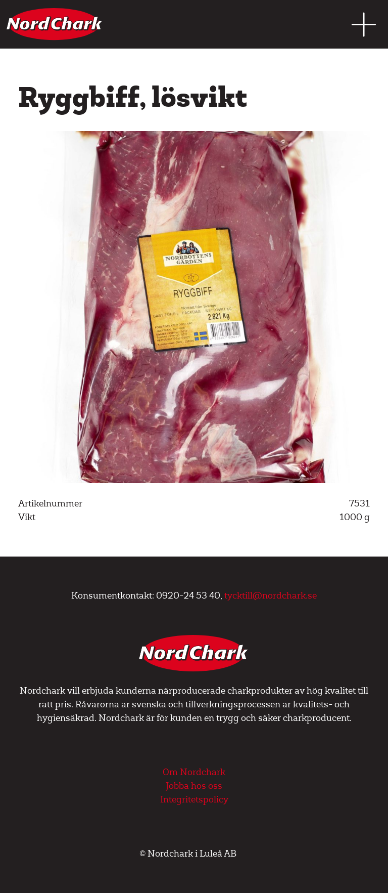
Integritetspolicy (194, 799)
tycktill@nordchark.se (270, 596)
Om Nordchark (194, 772)
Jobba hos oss (194, 786)
